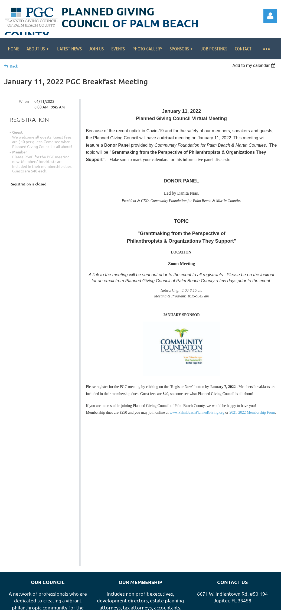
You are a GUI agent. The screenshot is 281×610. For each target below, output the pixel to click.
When (24, 101)
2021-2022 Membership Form (252, 412)
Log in (270, 16)
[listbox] (254, 65)
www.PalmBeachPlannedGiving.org (196, 412)
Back (14, 66)
